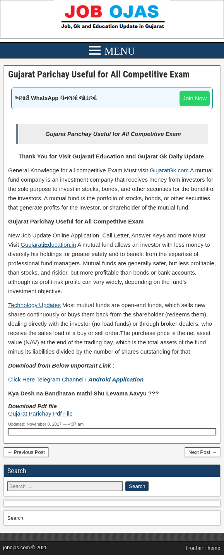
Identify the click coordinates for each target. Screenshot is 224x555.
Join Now (195, 98)
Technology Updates (34, 305)
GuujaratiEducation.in (48, 244)
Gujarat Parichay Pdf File (40, 413)
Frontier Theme (203, 548)
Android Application (116, 379)
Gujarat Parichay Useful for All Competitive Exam (99, 74)
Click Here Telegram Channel (46, 379)
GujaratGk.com (169, 170)
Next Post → (202, 452)
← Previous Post (26, 452)
